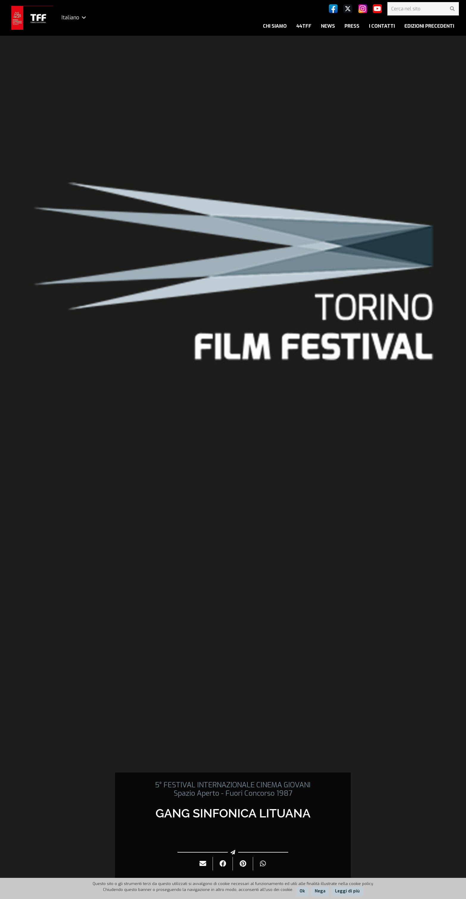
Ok (302, 891)
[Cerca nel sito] (423, 8)
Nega (320, 891)
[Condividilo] (223, 863)
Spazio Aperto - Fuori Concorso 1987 (233, 793)
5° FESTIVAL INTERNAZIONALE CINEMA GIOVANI (233, 785)
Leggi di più (347, 891)
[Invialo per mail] (203, 863)
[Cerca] (452, 8)
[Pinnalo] (243, 863)
